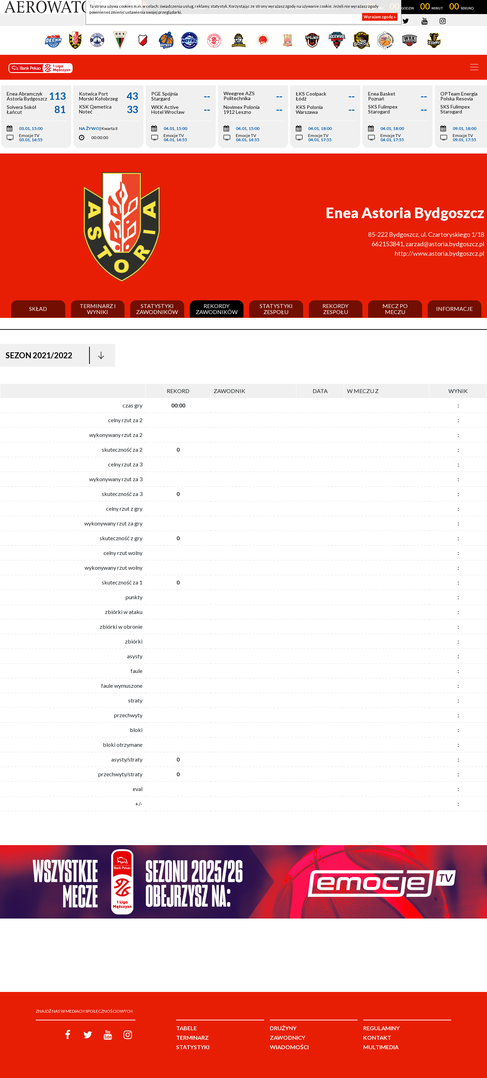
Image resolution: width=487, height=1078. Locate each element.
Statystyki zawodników (157, 309)
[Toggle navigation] (474, 67)
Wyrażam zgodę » (380, 16)
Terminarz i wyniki (98, 309)
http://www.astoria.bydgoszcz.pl (439, 253)
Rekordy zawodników (217, 309)
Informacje (454, 309)
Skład (38, 309)
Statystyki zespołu (276, 309)
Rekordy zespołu (335, 309)
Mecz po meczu (395, 309)
